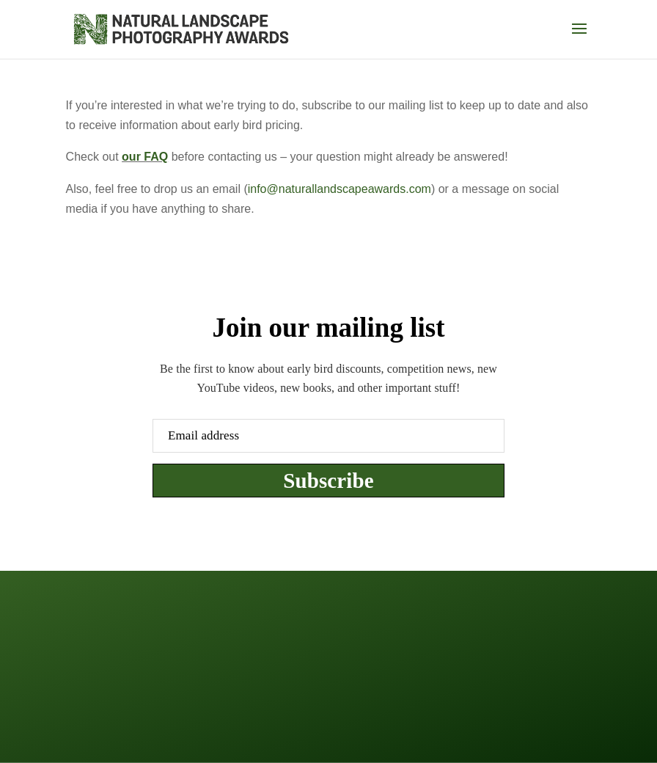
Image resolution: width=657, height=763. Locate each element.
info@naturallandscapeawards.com (339, 189)
